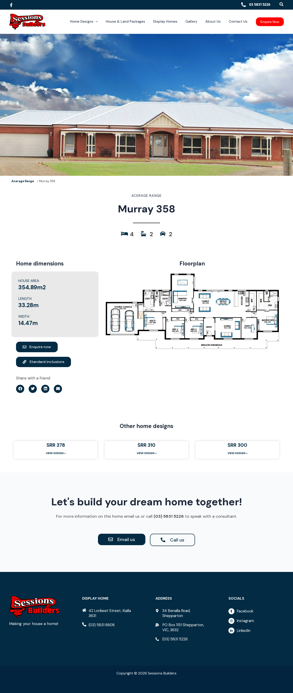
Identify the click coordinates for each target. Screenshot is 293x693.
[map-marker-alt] (183, 613)
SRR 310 (146, 445)
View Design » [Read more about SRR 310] (147, 453)
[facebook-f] (256, 612)
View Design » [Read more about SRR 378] (56, 453)
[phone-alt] (99, 624)
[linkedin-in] (256, 631)
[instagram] (256, 622)
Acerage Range (22, 181)
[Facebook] (11, 5)
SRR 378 (55, 445)
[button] (281, 4)
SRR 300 (237, 445)
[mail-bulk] (183, 627)
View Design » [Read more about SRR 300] (237, 453)
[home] (110, 613)
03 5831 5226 (255, 4)
